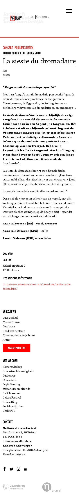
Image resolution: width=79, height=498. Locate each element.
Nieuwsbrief (17, 347)
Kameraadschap (12, 367)
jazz (5, 70)
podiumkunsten (24, 48)
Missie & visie (11, 322)
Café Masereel (12, 393)
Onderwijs (9, 375)
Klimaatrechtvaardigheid (18, 371)
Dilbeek (6, 75)
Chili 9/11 (9, 411)
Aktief (6, 339)
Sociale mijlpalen (13, 406)
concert (8, 48)
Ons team (9, 326)
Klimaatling (10, 402)
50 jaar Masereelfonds (16, 389)
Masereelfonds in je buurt (19, 335)
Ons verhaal (10, 317)
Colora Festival (12, 397)
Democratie (10, 380)
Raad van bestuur (14, 331)
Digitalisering (11, 384)
